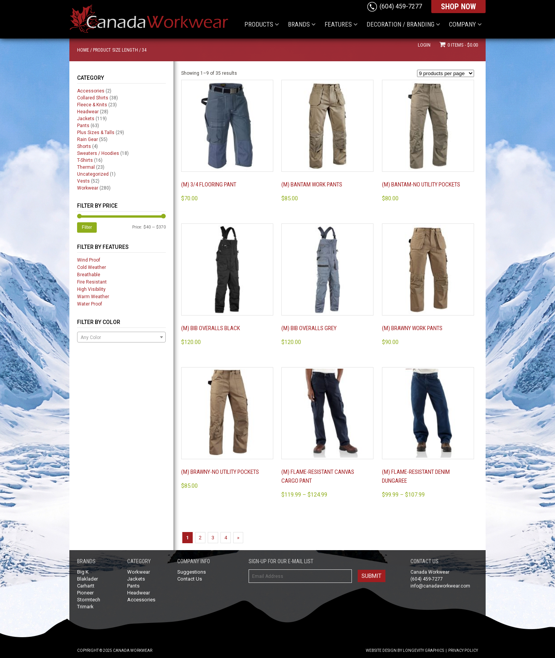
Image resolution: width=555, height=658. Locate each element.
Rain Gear (87, 139)
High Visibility (91, 289)
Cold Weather (91, 267)
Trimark (85, 606)
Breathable (88, 274)
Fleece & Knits (92, 104)
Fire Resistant (92, 282)
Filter (87, 227)
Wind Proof (88, 260)
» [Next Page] (238, 537)
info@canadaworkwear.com (440, 586)
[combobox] (121, 337)
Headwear (88, 111)
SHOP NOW (458, 6)
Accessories (90, 91)
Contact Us (189, 579)
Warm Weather (93, 296)
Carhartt (85, 586)
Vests (83, 181)
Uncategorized (93, 174)
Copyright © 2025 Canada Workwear (114, 650)
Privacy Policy (463, 650)
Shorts (84, 146)
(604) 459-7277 (401, 6)
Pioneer (85, 593)
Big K (83, 572)
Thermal (86, 167)
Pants (83, 125)
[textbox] (121, 337)
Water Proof (89, 304)
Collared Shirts (92, 98)
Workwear (87, 188)
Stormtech (88, 600)
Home (83, 50)
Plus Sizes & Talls (95, 132)
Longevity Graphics (423, 650)
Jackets (85, 118)
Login (424, 45)
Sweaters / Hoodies (98, 153)
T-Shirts (85, 160)
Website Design (381, 650)
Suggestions (191, 572)
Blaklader (87, 579)
